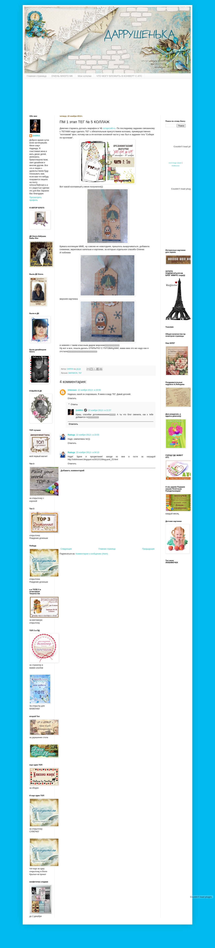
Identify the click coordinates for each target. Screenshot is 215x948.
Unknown (72, 390)
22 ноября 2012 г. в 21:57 (99, 410)
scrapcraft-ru (109, 128)
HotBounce (175, 166)
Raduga (71, 435)
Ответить (72, 398)
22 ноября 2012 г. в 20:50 (89, 390)
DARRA (79, 410)
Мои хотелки (84, 76)
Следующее (66, 549)
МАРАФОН (72, 373)
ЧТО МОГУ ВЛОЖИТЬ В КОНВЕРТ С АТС (119, 76)
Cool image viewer (175, 163)
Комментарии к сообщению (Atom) (92, 554)
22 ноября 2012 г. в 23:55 (87, 435)
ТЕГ (80, 373)
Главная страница (37, 76)
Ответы (74, 404)
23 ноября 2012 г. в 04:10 (87, 452)
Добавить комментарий (72, 470)
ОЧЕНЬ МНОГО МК (62, 76)
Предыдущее (148, 549)
